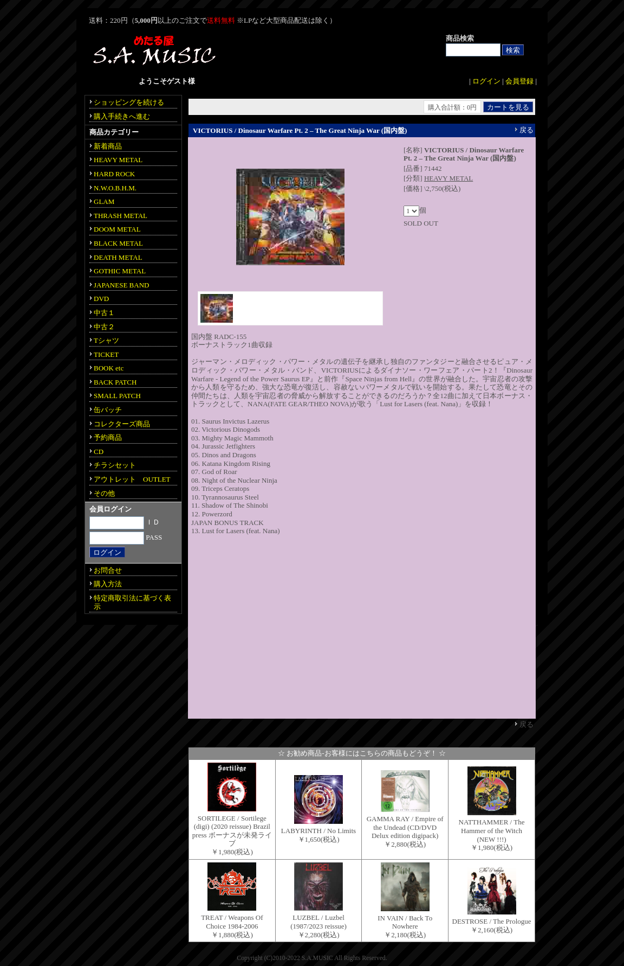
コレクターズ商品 (122, 424)
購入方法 (108, 584)
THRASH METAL (120, 216)
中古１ (104, 313)
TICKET (106, 354)
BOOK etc (108, 368)
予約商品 (108, 437)
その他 (104, 493)
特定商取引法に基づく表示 (132, 602)
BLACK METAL (118, 243)
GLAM (104, 201)
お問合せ (108, 570)
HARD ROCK (114, 174)
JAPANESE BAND (121, 285)
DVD (101, 299)
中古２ (104, 327)
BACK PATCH (115, 382)
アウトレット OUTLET (132, 479)
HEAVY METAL (448, 178)
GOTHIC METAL (120, 271)
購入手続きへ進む (122, 116)
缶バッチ (108, 410)
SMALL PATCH (117, 396)
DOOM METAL (117, 229)
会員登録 (519, 81)
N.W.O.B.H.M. (115, 188)
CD (98, 451)
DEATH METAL (118, 257)
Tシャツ (106, 340)
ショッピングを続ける (129, 102)
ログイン (486, 81)
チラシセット (115, 465)
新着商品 (108, 146)
